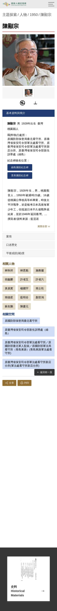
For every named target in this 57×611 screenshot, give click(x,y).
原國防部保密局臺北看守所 (21, 320)
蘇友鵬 (9, 306)
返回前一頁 (44, 372)
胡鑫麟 (9, 279)
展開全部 (42, 226)
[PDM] (22, 103)
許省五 (24, 279)
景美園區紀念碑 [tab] (19, 175)
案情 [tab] (9, 236)
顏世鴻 (40, 297)
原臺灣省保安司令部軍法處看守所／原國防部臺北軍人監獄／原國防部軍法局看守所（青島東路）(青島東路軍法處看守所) (28, 348)
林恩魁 (24, 270)
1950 (34, 15)
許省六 (40, 279)
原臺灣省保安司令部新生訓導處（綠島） (26, 331)
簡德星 (9, 297)
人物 (23, 15)
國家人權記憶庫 (17, 4)
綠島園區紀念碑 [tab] (19, 167)
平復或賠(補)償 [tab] (15, 253)
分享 (9, 383)
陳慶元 (24, 306)
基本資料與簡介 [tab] (15, 113)
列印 (24, 383)
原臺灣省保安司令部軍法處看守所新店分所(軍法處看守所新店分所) (28, 364)
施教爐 (40, 270)
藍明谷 (24, 297)
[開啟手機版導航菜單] (51, 4)
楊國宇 (24, 288)
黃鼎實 (9, 288)
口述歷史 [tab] (11, 244)
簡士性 (40, 288)
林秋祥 (9, 270)
